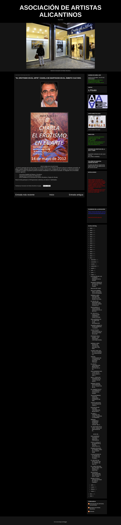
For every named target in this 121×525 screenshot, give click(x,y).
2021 (91, 239)
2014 (91, 253)
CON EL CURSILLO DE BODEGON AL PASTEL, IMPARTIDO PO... (96, 444)
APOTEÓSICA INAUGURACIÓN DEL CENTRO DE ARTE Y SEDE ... (96, 474)
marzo (92, 487)
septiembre (94, 266)
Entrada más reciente (25, 195)
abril (92, 485)
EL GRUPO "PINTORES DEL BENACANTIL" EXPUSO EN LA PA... (95, 366)
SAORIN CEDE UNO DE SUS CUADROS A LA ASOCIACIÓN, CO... (96, 352)
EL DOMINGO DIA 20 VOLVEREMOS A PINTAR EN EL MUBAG (96, 391)
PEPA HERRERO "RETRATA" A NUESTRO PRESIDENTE (95, 438)
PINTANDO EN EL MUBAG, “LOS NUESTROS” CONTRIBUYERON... (96, 338)
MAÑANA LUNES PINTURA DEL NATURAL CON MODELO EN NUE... (96, 297)
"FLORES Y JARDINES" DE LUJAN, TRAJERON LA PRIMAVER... (96, 415)
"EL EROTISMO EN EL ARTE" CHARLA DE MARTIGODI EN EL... (96, 428)
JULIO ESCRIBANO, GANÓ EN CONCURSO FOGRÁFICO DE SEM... (96, 398)
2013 (91, 255)
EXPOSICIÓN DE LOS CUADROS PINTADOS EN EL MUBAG (96, 278)
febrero (93, 489)
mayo (92, 274)
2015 (91, 251)
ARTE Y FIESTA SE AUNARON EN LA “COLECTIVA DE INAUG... (96, 379)
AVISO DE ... (96, 433)
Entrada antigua (76, 195)
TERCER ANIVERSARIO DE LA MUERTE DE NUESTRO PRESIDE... (96, 359)
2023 (91, 234)
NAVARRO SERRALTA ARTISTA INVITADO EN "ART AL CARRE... (96, 284)
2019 (91, 243)
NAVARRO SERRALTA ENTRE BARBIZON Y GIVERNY (96, 327)
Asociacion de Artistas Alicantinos (95, 508)
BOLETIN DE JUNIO (96, 288)
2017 (91, 247)
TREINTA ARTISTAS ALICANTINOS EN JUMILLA (96, 404)
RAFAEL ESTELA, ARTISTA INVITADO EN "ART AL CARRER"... (96, 480)
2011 (91, 494)
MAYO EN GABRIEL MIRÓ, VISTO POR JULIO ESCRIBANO (96, 292)
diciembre (93, 259)
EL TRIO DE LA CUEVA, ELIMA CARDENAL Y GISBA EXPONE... (96, 315)
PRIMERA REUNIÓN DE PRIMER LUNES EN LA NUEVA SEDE (96, 450)
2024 (91, 232)
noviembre (93, 262)
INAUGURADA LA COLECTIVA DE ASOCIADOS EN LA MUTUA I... (96, 309)
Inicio (51, 195)
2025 (91, 230)
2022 (91, 236)
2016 (91, 249)
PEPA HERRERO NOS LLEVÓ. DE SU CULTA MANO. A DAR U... (96, 373)
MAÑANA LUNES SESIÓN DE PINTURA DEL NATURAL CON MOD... (95, 346)
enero (92, 491)
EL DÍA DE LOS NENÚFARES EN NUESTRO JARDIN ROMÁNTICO (96, 303)
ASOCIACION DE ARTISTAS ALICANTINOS (97, 504)
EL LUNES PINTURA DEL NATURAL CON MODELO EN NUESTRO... (96, 468)
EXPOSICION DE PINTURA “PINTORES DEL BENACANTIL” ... (95, 409)
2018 (91, 245)
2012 (91, 258)
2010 (91, 496)
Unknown (92, 511)
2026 (91, 228)
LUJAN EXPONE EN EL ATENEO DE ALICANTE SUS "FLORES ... (96, 456)
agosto (93, 268)
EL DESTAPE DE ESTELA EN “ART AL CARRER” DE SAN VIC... (96, 462)
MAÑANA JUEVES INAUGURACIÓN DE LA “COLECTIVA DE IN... (96, 385)
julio (92, 270)
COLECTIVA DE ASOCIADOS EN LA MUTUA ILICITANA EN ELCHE (96, 332)
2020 (91, 241)
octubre (93, 264)
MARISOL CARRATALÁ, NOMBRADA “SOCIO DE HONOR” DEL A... (96, 422)
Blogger (65, 521)
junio (92, 272)
